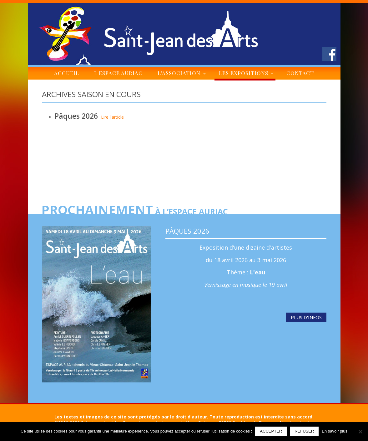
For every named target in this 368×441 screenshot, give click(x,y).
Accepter (271, 431)
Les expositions (244, 75)
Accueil (66, 75)
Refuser (304, 431)
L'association (180, 75)
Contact (300, 75)
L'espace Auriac (118, 75)
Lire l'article (112, 117)
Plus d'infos (306, 317)
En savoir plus (334, 431)
